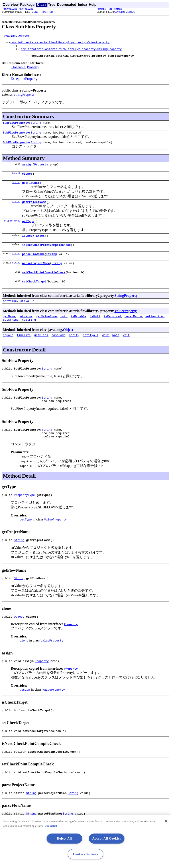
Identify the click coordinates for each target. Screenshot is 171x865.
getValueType (46, 332)
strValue (27, 315)
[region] (85, 840)
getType (28, 231)
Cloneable (18, 72)
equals (8, 352)
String (36, 128)
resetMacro (133, 332)
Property (33, 72)
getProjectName (34, 211)
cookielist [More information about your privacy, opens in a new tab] (51, 825)
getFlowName (31, 191)
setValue (10, 315)
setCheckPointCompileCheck (43, 286)
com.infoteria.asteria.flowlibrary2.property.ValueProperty (60, 44)
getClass (41, 352)
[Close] (166, 821)
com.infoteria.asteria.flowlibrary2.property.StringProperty (71, 52)
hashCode (58, 352)
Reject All (64, 838)
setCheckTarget (34, 295)
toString (29, 336)
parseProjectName (36, 276)
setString (10, 336)
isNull (95, 332)
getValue (25, 332)
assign (27, 172)
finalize (24, 352)
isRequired (112, 332)
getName (9, 332)
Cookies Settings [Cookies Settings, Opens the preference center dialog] (85, 854)
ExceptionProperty (24, 83)
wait (105, 352)
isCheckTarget (33, 246)
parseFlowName (33, 266)
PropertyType (12, 230)
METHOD (48, 12)
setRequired (155, 332)
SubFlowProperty (16, 128)
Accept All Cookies (106, 838)
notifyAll (90, 352)
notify (74, 352)
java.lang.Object (16, 36)
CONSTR (36, 12)
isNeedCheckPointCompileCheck (46, 256)
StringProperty (24, 99)
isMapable (78, 332)
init (63, 332)
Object (16, 181)
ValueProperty (125, 326)
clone (26, 182)
